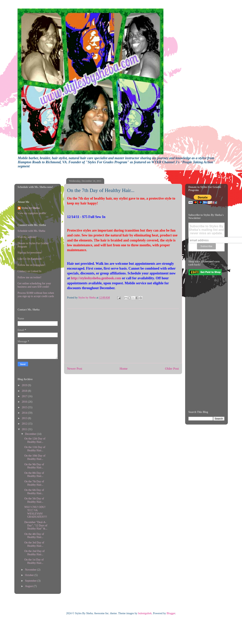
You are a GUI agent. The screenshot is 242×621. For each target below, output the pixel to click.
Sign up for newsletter (30, 252)
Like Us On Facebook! (30, 258)
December (31, 433)
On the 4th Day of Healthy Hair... (34, 536)
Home (124, 368)
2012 (25, 423)
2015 (25, 407)
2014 (25, 412)
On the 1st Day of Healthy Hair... (34, 561)
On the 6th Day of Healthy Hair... (34, 492)
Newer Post (74, 368)
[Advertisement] (123, 336)
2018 (25, 390)
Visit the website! (27, 237)
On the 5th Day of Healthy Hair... (34, 500)
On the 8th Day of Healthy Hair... (34, 474)
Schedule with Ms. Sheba (31, 230)
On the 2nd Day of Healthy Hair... (34, 553)
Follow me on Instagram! (31, 265)
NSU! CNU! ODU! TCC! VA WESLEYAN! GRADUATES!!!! (35, 512)
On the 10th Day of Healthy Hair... (34, 457)
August (29, 586)
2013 (25, 418)
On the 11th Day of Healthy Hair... (34, 449)
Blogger (171, 613)
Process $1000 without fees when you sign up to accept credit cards (36, 294)
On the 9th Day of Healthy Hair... (34, 466)
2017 (25, 396)
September (31, 580)
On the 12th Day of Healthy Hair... (34, 440)
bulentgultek (145, 613)
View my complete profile (32, 213)
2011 (25, 429)
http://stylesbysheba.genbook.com (96, 278)
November (31, 569)
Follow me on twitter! (30, 277)
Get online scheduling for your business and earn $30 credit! (34, 285)
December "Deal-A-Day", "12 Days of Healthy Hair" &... (35, 525)
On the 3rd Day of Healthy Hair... (34, 544)
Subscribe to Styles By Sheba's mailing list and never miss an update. (206, 230)
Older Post (172, 368)
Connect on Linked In (29, 271)
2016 (25, 401)
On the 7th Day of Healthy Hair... (34, 483)
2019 (25, 385)
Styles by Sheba (31, 208)
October (30, 575)
